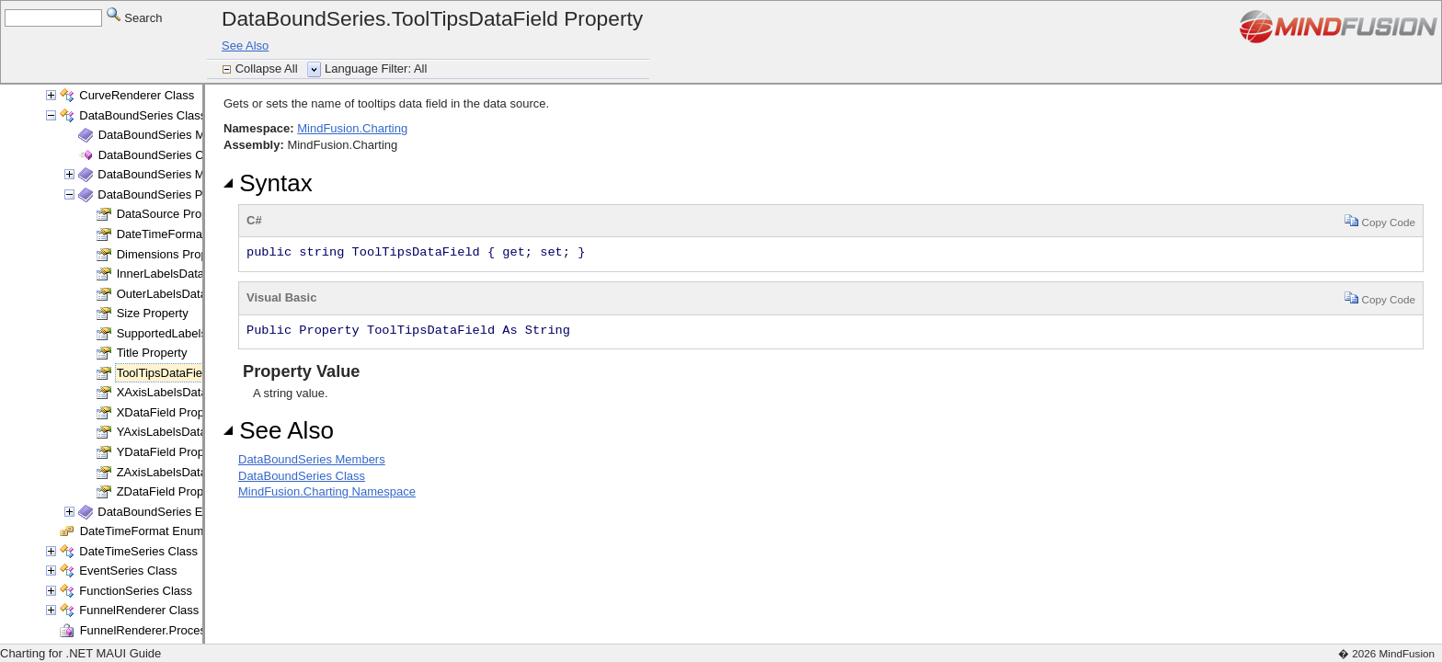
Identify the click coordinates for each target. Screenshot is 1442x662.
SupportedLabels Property (186, 333)
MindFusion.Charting (352, 128)
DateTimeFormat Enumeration (160, 531)
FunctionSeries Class (135, 591)
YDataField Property (170, 452)
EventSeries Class (128, 570)
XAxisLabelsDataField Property (199, 392)
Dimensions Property (172, 254)
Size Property (153, 313)
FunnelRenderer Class (139, 610)
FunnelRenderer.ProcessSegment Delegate (195, 630)
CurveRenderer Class (136, 95)
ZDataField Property (170, 491)
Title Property (152, 353)
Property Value (299, 371)
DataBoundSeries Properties (173, 194)
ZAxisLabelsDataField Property (199, 472)
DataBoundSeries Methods (168, 174)
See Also (245, 45)
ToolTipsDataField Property (188, 373)
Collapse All (268, 68)
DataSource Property (172, 214)
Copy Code (1380, 220)
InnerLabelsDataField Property (198, 273)
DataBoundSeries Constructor (178, 155)
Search (135, 17)
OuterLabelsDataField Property (199, 294)
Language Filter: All (376, 68)
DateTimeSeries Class (138, 551)
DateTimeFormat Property (186, 234)
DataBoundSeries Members (172, 135)
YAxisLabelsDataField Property (199, 432)
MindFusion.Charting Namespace (327, 491)
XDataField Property (170, 412)
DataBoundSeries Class (142, 115)
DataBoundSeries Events (164, 512)
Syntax (268, 183)
